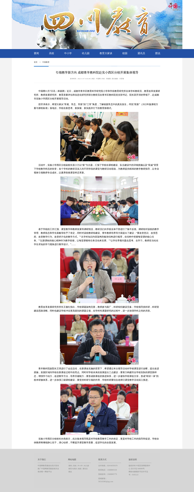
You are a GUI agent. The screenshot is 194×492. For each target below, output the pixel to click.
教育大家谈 (106, 53)
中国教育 (45, 62)
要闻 (36, 53)
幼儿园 (85, 53)
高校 (51, 53)
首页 (35, 62)
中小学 (68, 53)
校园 (124, 53)
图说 (157, 53)
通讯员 (141, 53)
